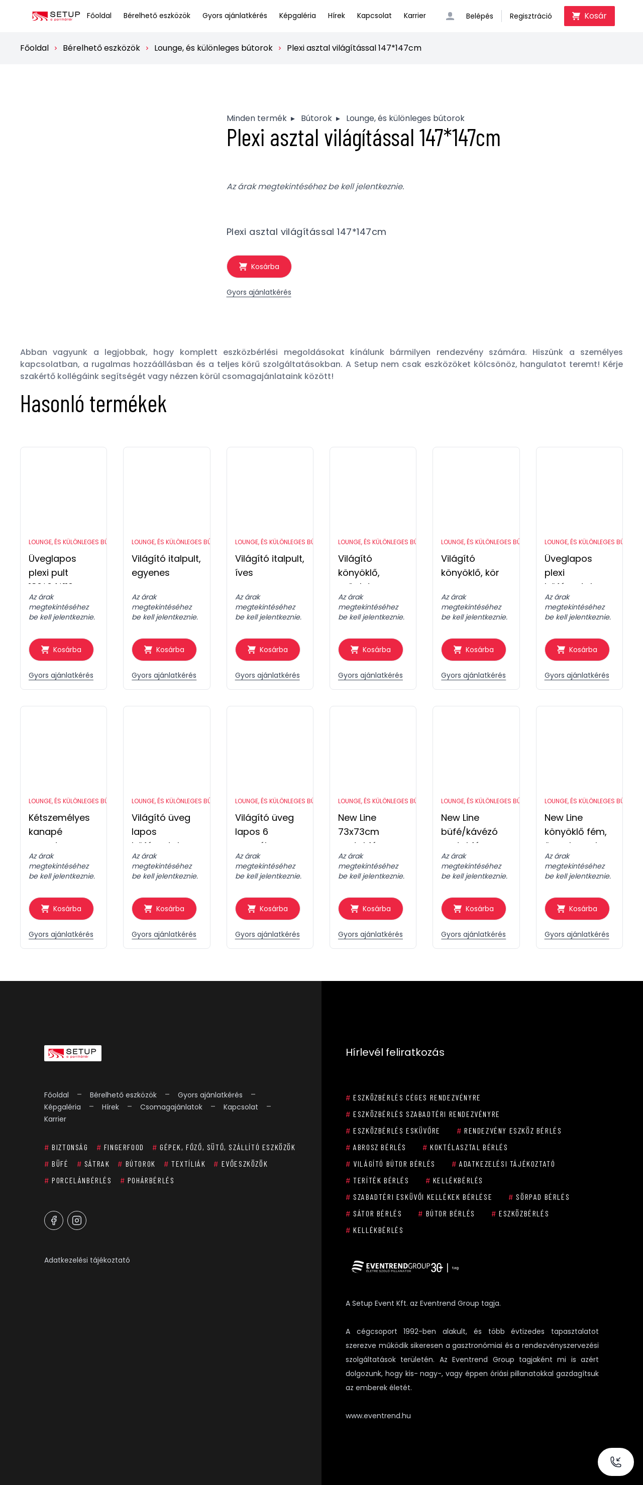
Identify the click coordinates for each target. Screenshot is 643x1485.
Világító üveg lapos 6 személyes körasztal (264, 827)
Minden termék (257, 118)
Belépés (479, 16)
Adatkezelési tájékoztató (87, 1260)
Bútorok (316, 118)
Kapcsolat (374, 16)
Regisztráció (531, 16)
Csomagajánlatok (171, 1107)
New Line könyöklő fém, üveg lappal (576, 827)
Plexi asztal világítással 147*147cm (354, 48)
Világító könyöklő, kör (470, 565)
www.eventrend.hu (378, 1416)
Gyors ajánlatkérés (234, 16)
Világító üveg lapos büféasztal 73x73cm (161, 827)
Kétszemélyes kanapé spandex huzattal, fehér (61, 827)
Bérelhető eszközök (157, 16)
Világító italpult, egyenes (166, 565)
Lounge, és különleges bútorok (213, 48)
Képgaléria (297, 16)
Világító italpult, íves (269, 565)
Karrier (415, 16)
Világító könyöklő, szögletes (359, 568)
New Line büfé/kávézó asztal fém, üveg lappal (469, 827)
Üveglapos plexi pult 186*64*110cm (58, 568)
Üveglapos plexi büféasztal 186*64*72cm (574, 568)
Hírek (336, 16)
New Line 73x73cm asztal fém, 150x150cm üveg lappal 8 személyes (368, 827)
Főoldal (99, 16)
